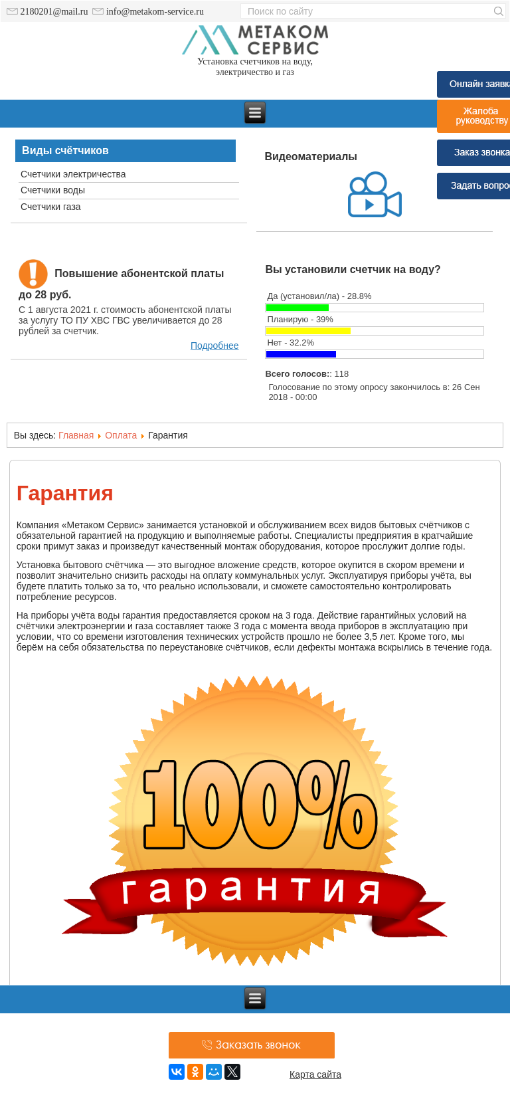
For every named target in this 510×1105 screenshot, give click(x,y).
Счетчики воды (53, 190)
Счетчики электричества (73, 174)
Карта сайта (315, 1074)
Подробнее (215, 345)
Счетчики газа (51, 206)
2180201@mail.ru (47, 12)
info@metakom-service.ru (148, 12)
